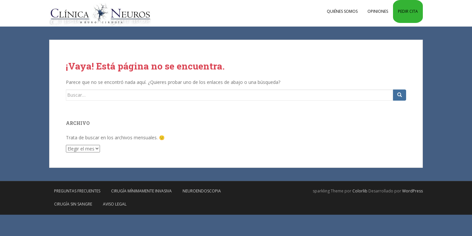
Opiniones (377, 11)
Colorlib (359, 191)
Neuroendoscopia (202, 191)
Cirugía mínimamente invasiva (141, 191)
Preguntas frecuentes (77, 191)
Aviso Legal (115, 204)
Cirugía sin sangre (73, 204)
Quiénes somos (342, 11)
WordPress (412, 191)
